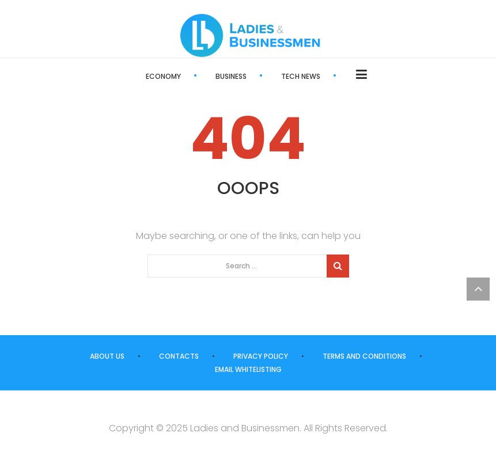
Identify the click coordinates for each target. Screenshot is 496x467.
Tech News (300, 76)
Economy (163, 76)
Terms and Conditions (364, 356)
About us (107, 356)
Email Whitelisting (248, 369)
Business (231, 76)
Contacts (179, 356)
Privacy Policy (260, 356)
